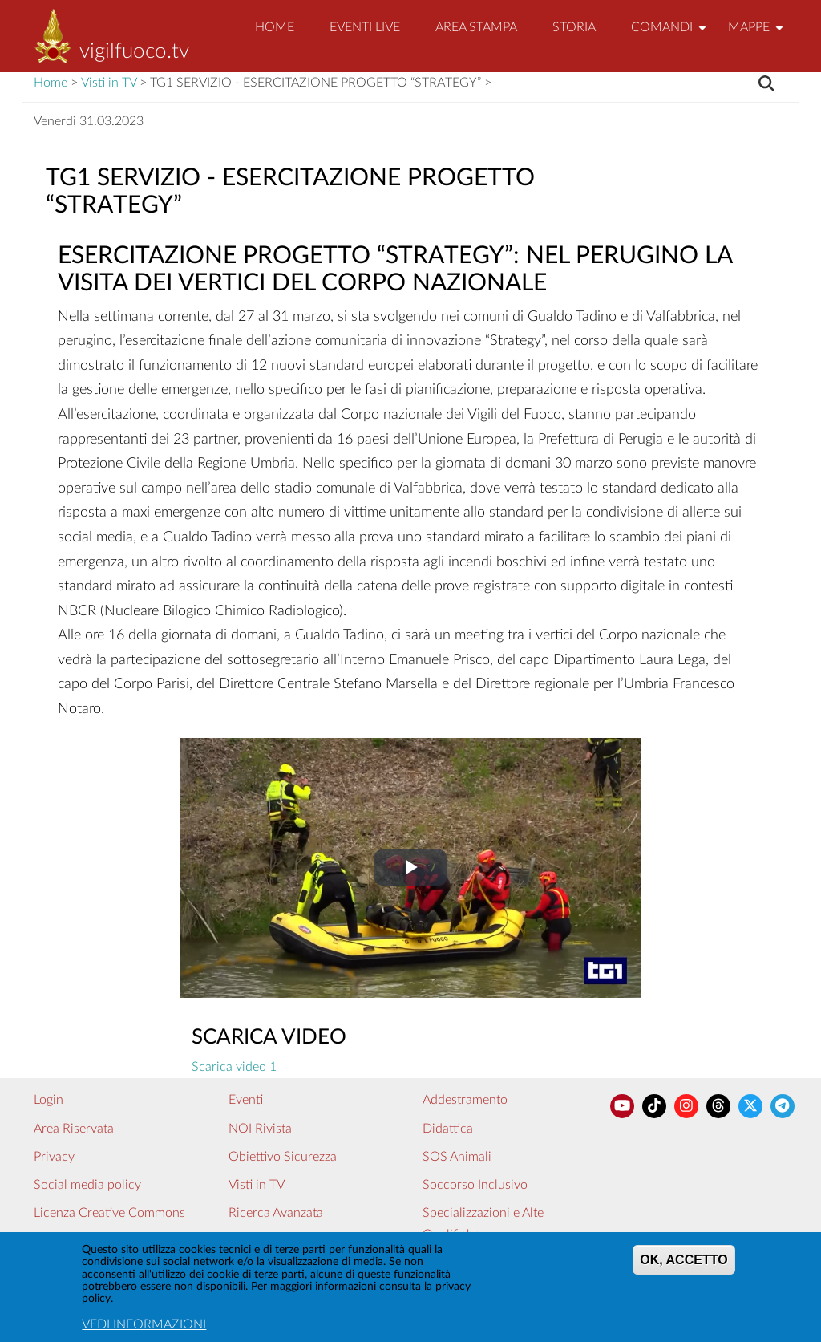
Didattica (448, 1128)
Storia (574, 27)
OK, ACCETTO (683, 1267)
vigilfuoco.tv (134, 51)
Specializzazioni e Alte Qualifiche (483, 1223)
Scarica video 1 (234, 1066)
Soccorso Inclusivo (475, 1184)
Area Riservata (74, 1128)
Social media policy (87, 1184)
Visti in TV (108, 82)
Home (274, 27)
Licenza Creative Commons (109, 1212)
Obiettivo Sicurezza (283, 1156)
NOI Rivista (260, 1128)
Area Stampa (476, 27)
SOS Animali (457, 1156)
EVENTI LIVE (365, 27)
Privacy (54, 1156)
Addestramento (465, 1099)
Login (48, 1099)
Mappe (757, 34)
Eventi (246, 1099)
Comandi (670, 34)
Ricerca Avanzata (276, 1212)
